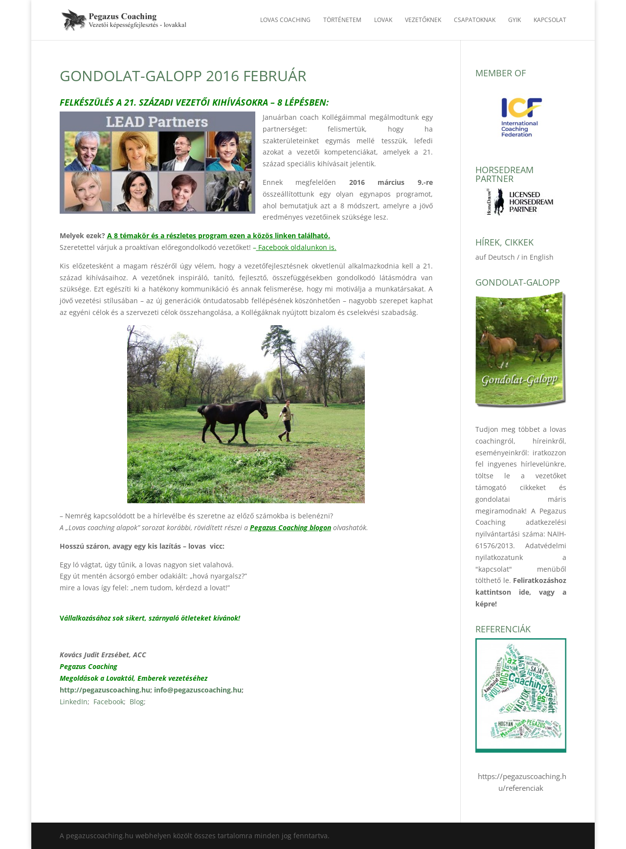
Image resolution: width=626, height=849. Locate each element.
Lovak (383, 20)
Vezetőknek (423, 20)
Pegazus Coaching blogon (290, 527)
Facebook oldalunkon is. (297, 247)
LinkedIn (74, 701)
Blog (137, 701)
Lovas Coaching (285, 20)
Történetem (342, 20)
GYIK (514, 20)
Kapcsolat (550, 20)
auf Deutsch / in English (514, 257)
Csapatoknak (474, 20)
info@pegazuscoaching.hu (198, 689)
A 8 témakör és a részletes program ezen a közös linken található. (218, 235)
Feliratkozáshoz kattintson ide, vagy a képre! (520, 592)
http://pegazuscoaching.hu (105, 689)
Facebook (108, 701)
